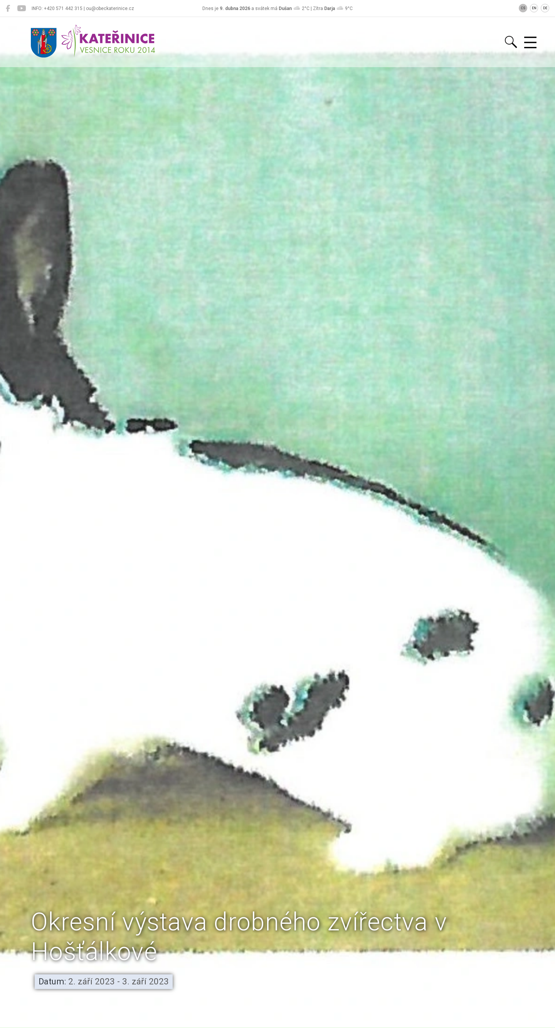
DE (545, 8)
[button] (277, 984)
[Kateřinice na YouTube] (21, 8)
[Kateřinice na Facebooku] (8, 8)
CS (523, 8)
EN (534, 8)
